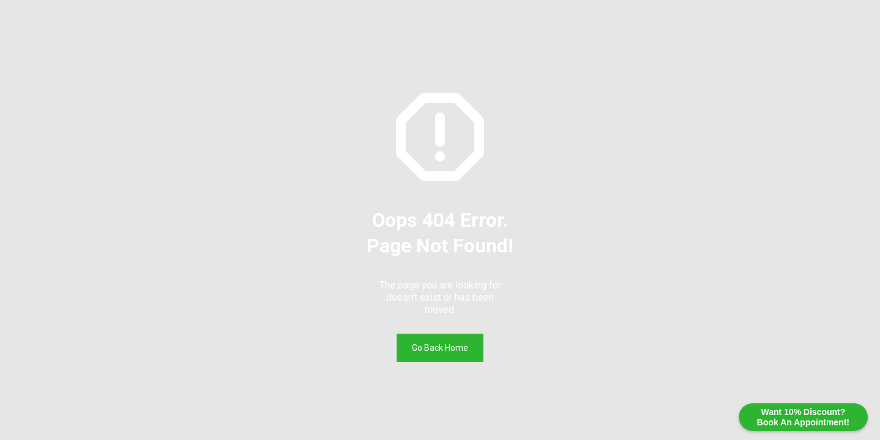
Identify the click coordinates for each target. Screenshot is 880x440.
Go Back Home (440, 348)
